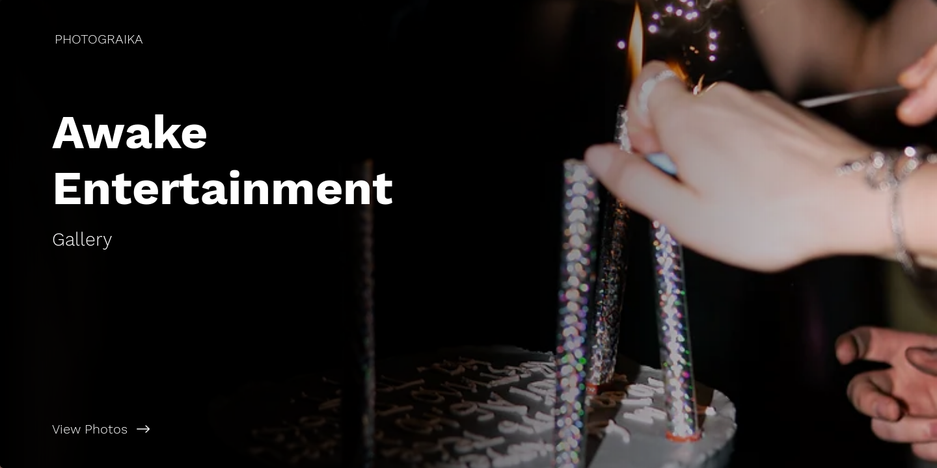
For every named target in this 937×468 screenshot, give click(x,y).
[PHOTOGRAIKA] (100, 39)
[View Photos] (234, 429)
